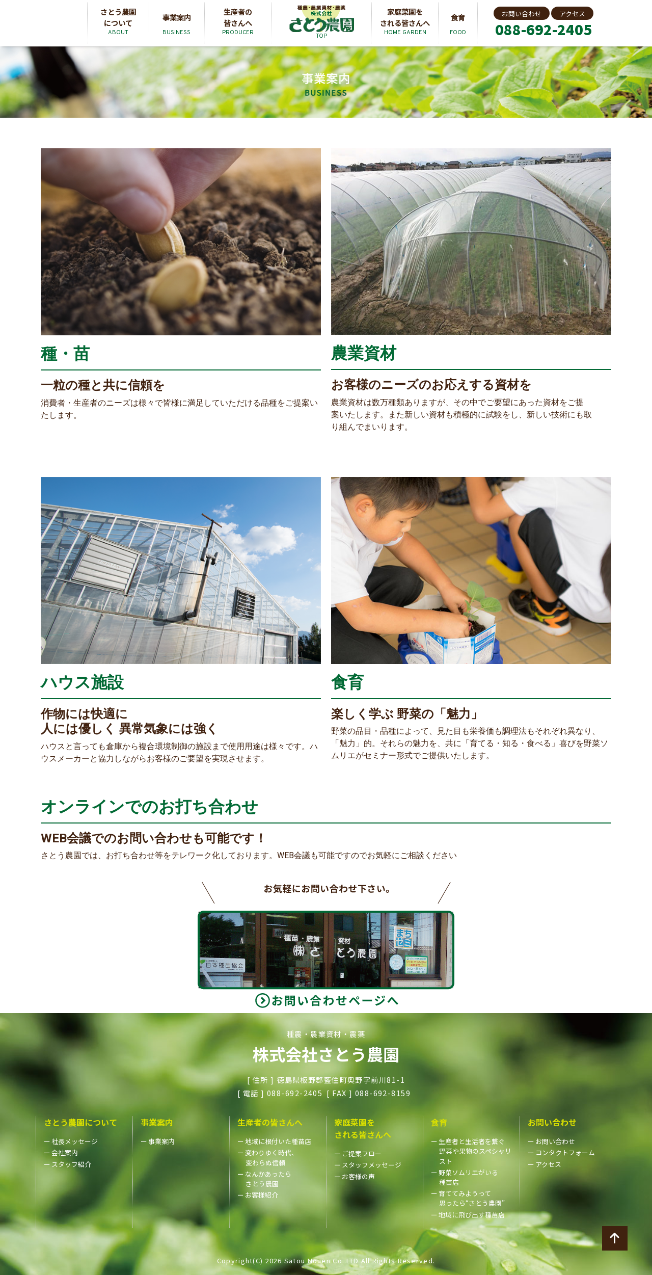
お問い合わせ (521, 13)
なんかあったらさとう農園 (268, 1178)
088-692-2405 (543, 29)
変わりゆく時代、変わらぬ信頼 (271, 1157)
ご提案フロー (362, 1153)
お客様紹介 (261, 1195)
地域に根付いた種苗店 (278, 1141)
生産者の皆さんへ (270, 1122)
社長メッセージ (74, 1141)
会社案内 (64, 1152)
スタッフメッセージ (371, 1165)
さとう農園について (80, 1122)
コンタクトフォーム (565, 1152)
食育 (439, 1122)
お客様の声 (358, 1176)
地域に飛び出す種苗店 (472, 1214)
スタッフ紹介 (71, 1164)
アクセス (572, 13)
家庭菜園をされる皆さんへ (362, 1128)
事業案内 (157, 1122)
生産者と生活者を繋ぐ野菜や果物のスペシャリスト (475, 1150)
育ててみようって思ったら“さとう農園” (472, 1198)
